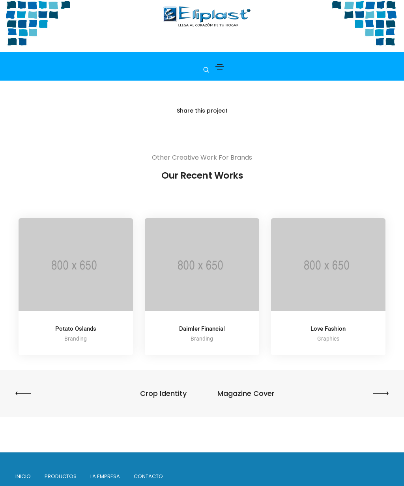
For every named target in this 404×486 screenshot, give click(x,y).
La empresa (105, 476)
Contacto (148, 476)
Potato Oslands (75, 328)
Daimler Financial (202, 328)
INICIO (23, 476)
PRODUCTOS (61, 476)
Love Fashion (328, 328)
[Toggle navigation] (219, 67)
